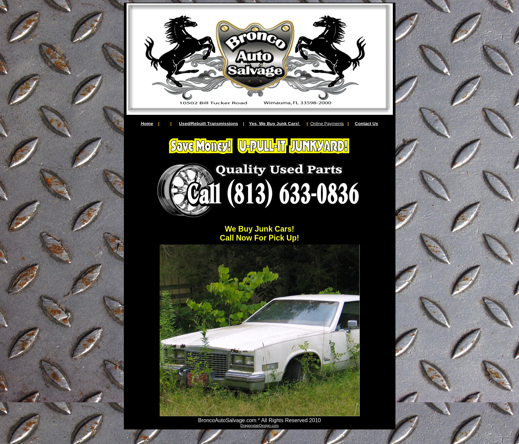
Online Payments (327, 123)
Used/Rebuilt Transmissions (208, 123)
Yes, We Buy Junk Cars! (274, 123)
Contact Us (366, 123)
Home (147, 123)
